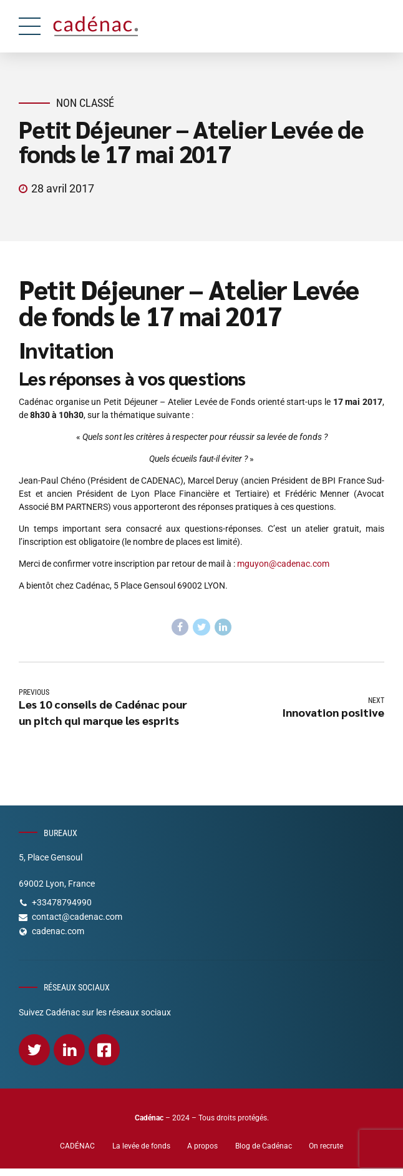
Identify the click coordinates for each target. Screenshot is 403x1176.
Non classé (85, 102)
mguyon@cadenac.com (283, 564)
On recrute (326, 1146)
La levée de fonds (141, 1146)
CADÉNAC (77, 1146)
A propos (202, 1146)
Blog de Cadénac (263, 1146)
